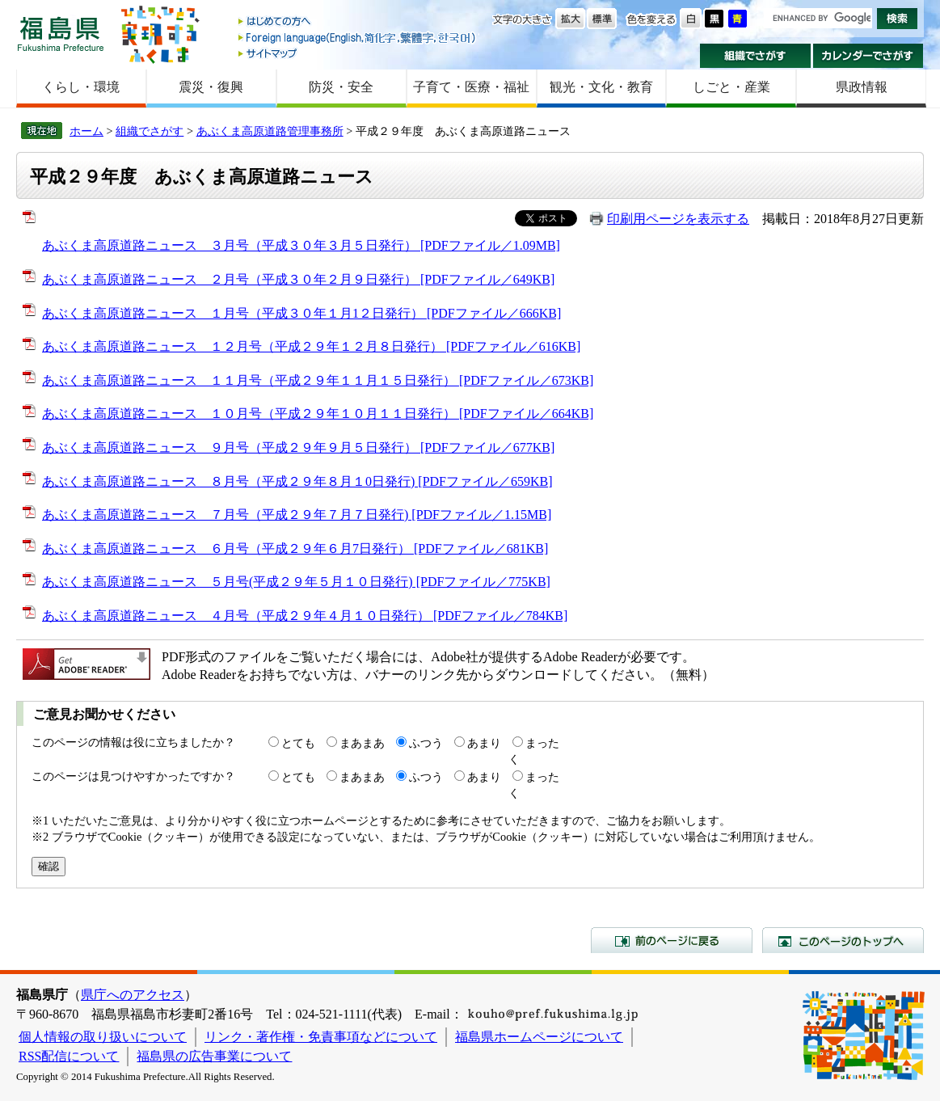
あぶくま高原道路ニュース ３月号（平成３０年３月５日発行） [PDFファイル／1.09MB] (301, 245)
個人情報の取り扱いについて (103, 1037)
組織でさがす (755, 56)
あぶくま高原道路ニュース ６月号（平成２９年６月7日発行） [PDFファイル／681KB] (295, 548)
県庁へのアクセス (132, 995)
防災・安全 (341, 87)
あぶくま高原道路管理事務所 (270, 130)
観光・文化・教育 (601, 87)
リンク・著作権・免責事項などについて (320, 1037)
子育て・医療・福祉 (471, 87)
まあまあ (362, 742)
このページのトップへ (843, 940)
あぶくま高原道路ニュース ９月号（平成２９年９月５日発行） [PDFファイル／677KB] (298, 447)
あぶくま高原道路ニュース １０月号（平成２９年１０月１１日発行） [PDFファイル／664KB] (317, 413)
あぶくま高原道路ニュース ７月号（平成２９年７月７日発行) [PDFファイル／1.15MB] (296, 514)
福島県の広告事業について (214, 1056)
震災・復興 (211, 87)
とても (298, 742)
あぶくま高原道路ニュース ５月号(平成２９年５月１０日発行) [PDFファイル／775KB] (296, 581)
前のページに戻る (671, 940)
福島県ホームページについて (539, 1037)
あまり (484, 742)
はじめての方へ (358, 22)
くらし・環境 (81, 87)
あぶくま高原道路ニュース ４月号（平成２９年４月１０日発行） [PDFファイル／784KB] (304, 615)
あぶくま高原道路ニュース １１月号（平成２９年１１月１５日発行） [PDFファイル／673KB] (317, 380)
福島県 (60, 34)
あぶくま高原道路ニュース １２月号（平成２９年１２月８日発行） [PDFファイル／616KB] (311, 346)
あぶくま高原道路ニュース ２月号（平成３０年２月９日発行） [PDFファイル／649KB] (298, 279)
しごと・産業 (731, 87)
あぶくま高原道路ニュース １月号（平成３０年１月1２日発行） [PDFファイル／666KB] (301, 313)
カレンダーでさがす (868, 56)
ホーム (86, 130)
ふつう (426, 742)
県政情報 (861, 87)
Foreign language (358, 37)
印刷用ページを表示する (678, 219)
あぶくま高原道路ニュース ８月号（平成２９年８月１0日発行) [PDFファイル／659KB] (297, 481)
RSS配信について (69, 1056)
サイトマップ (358, 53)
